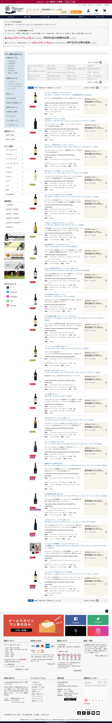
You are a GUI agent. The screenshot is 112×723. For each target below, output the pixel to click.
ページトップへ (106, 611)
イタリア (9, 172)
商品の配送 (78, 670)
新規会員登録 (46, 9)
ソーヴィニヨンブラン (14, 86)
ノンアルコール (11, 125)
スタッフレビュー (64, 17)
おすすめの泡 (11, 98)
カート (104, 13)
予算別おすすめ (11, 58)
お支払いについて (37, 689)
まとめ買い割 (19, 24)
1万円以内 (11, 66)
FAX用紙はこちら (70, 699)
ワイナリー (45, 17)
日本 (7, 190)
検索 (77, 12)
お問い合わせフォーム (21, 687)
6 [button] (104, 88)
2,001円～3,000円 (12, 209)
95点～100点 (10, 139)
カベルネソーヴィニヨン (15, 84)
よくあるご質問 (82, 5)
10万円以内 (11, 70)
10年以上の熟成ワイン (14, 103)
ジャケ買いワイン (12, 120)
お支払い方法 (35, 640)
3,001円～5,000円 (12, 214)
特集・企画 (27, 17)
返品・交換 (88, 640)
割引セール (10, 94)
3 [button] (104, 62)
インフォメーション (38, 678)
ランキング (11, 17)
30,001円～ (10, 227)
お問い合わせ (91, 5)
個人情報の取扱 (27, 715)
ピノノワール (12, 88)
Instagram (13, 296)
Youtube (13, 305)
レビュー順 (57, 87)
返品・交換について (102, 655)
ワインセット (11, 116)
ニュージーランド (12, 163)
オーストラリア (11, 159)
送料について (9, 640)
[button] (107, 62)
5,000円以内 (11, 63)
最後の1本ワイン (12, 107)
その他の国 (10, 194)
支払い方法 (51, 664)
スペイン (9, 176)
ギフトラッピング (37, 698)
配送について (62, 640)
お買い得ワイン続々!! (56, 2)
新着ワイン (82, 17)
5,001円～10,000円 (12, 218)
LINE (11, 301)
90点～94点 (10, 135)
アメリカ (9, 154)
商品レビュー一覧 (37, 701)
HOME (4, 46)
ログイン (88, 13)
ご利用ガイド (99, 5)
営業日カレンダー (91, 678)
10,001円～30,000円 (13, 222)
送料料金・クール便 (22, 669)
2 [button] (102, 62)
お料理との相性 (11, 111)
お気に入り (96, 13)
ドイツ (8, 181)
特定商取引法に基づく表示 (13, 715)
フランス (9, 167)
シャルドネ (11, 81)
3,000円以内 (11, 61)
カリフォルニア (17, 46)
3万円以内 (11, 68)
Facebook (13, 292)
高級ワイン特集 (12, 73)
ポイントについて (37, 696)
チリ (7, 185)
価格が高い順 (50, 87)
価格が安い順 (42, 87)
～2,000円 (9, 205)
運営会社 (60, 678)
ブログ (100, 17)
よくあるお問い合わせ (10, 682)
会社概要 (106, 5)
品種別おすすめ (11, 78)
